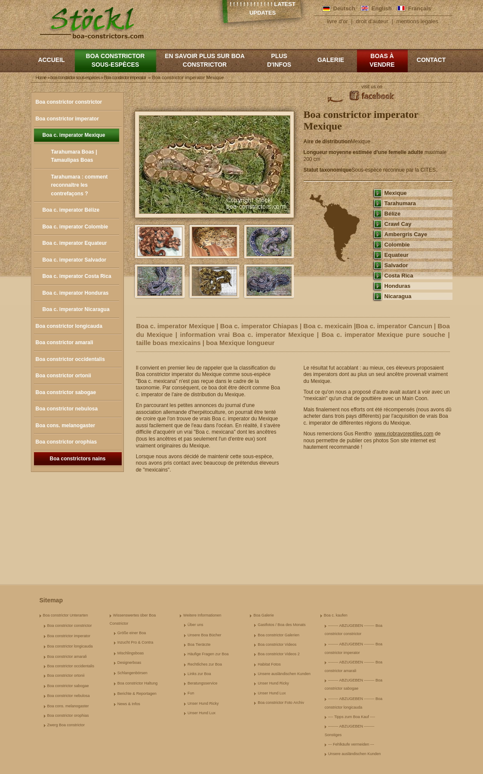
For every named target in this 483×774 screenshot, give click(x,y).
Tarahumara (400, 203)
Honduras (398, 286)
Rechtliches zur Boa (205, 664)
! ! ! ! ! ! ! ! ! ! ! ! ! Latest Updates (262, 8)
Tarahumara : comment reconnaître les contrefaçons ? (79, 185)
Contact (431, 59)
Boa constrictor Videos (277, 644)
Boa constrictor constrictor (69, 102)
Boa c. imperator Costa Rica (77, 276)
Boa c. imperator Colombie (75, 227)
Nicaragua (398, 296)
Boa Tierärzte (199, 644)
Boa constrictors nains (77, 459)
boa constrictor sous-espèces (115, 60)
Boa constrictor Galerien (278, 635)
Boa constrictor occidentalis (70, 359)
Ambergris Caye (406, 234)
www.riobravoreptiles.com (404, 434)
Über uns (195, 625)
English (382, 8)
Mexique (396, 193)
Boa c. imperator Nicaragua (76, 309)
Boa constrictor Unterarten (65, 615)
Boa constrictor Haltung (137, 683)
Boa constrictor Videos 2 (278, 654)
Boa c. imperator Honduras (76, 293)
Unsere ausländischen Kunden (284, 674)
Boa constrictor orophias (66, 442)
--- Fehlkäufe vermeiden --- (351, 744)
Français (419, 8)
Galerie (330, 59)
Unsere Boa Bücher (205, 635)
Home (41, 77)
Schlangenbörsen (132, 673)
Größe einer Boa (131, 633)
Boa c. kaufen (336, 615)
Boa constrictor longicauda (69, 326)
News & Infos (128, 704)
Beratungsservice (203, 683)
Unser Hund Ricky (203, 703)
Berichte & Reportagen (137, 693)
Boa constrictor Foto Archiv (281, 702)
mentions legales (417, 21)
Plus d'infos (279, 60)
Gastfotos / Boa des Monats (281, 625)
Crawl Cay (398, 224)
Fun (191, 693)
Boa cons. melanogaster (65, 425)
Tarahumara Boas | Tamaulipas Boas (74, 156)
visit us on (371, 86)
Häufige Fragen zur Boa (208, 654)
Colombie (397, 244)
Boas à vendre (381, 60)
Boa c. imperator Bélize (71, 210)
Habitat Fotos (269, 664)
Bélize (393, 213)
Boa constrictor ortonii (63, 376)
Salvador (396, 265)
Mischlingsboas (130, 653)
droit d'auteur (372, 21)
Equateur (397, 255)
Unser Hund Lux (201, 713)
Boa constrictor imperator (67, 119)
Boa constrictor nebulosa (67, 409)
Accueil (51, 59)
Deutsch (344, 8)
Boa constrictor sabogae (66, 392)
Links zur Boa (199, 674)
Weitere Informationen (202, 615)
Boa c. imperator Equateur (75, 243)
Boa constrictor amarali (64, 342)
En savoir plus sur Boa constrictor (205, 60)
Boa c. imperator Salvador (75, 260)
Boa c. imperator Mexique (74, 135)
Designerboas (129, 662)
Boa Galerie (263, 615)
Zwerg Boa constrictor (66, 725)
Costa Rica (399, 275)
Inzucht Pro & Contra (135, 642)
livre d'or (337, 21)
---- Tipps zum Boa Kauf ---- (351, 717)
